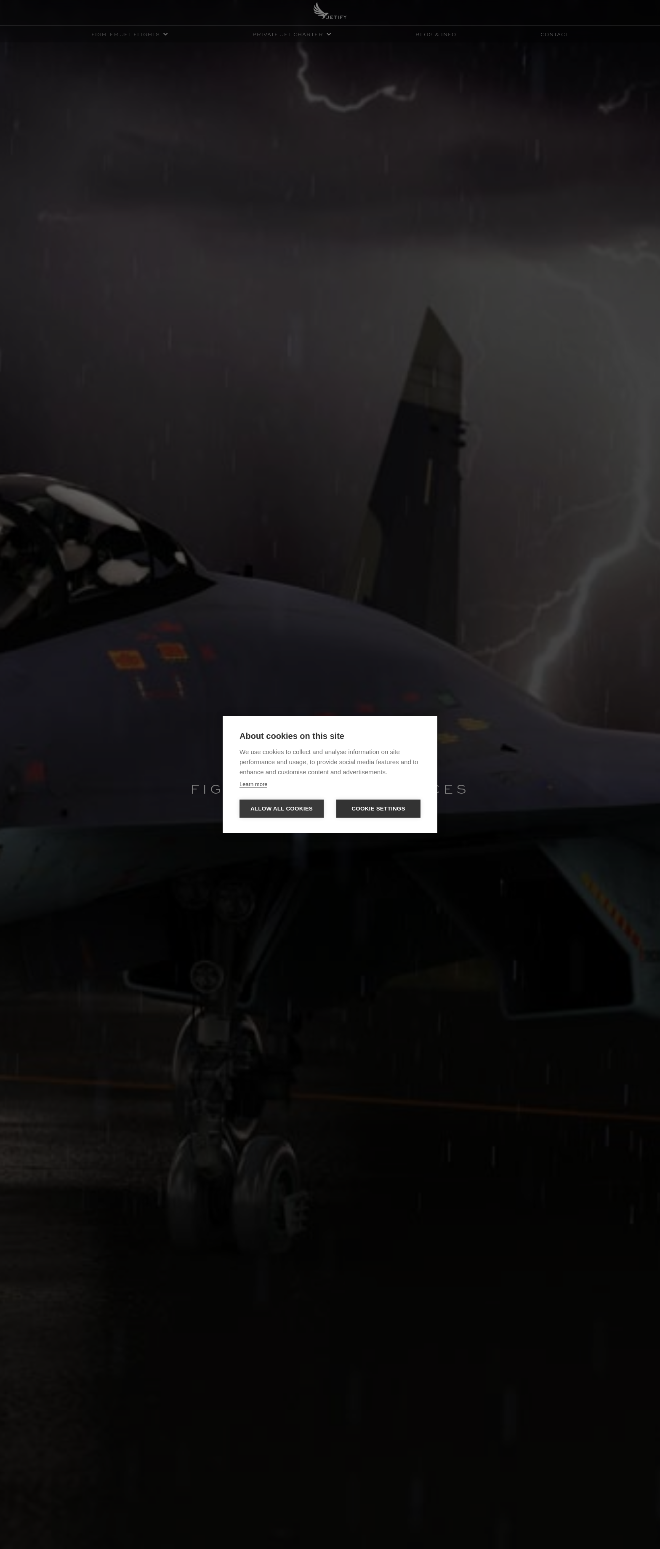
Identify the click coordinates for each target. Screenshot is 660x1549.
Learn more (253, 784)
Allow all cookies (281, 808)
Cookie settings (378, 808)
